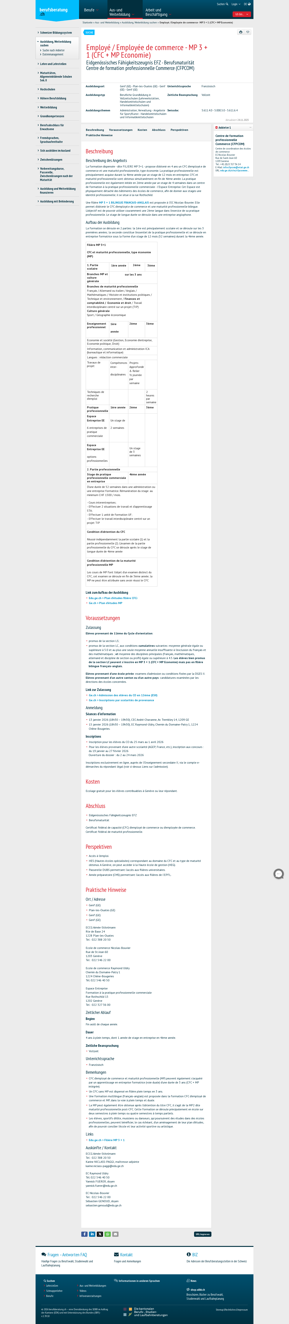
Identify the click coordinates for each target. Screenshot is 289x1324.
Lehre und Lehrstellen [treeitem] (53, 64)
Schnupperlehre (54, 1291)
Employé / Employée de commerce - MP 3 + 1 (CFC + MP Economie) (196, 22)
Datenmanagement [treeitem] (53, 54)
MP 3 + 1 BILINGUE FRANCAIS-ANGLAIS (124, 202)
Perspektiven (179, 130)
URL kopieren (203, 1234)
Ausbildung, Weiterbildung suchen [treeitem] (55, 43)
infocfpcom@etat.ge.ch (236, 167)
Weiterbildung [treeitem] (48, 107)
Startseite (88, 22)
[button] (84, 1234)
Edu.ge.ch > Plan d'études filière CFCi (113, 598)
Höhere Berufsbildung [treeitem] (53, 98)
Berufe (49, 1296)
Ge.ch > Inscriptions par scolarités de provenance (121, 700)
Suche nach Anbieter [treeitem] (54, 50)
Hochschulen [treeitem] (47, 89)
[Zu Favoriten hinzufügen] (247, 32)
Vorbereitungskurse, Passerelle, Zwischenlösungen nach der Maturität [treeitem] (56, 174)
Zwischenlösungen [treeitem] (51, 160)
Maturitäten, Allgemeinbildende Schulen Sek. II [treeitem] (56, 76)
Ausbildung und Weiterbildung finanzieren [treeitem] (58, 190)
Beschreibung (95, 130)
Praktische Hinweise (99, 135)
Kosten (142, 130)
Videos (83, 1291)
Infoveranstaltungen (90, 1296)
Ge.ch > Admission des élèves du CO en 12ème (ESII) (123, 695)
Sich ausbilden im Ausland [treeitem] (55, 151)
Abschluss (159, 130)
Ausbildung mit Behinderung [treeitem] (57, 201)
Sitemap (219, 1309)
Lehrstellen (52, 1285)
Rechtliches (230, 1309)
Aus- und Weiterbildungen (93, 1285)
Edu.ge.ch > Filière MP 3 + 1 (107, 1140)
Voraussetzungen (121, 130)
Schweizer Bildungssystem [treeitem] (56, 33)
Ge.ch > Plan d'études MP (105, 603)
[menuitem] (94, 9)
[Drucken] (240, 32)
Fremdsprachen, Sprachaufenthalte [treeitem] (51, 140)
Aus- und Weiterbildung (107, 22)
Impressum (243, 1309)
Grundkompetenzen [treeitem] (52, 116)
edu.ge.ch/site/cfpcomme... (234, 170)
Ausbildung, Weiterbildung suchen (139, 22)
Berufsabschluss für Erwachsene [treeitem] (52, 127)
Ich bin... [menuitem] (241, 14)
